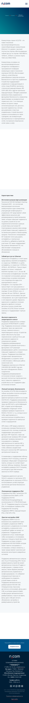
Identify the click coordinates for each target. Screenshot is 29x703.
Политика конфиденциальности (14, 696)
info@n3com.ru (20, 667)
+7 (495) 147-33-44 (9, 667)
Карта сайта (14, 699)
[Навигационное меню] (26, 4)
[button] (14, 647)
